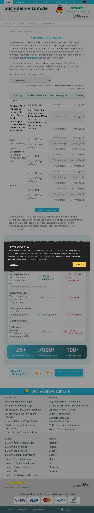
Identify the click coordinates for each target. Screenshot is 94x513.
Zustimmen (79, 265)
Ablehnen (14, 265)
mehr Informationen (38, 259)
